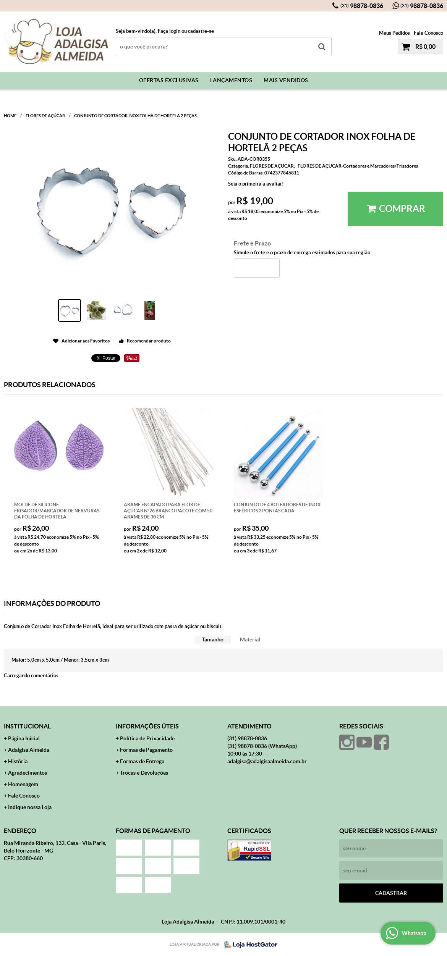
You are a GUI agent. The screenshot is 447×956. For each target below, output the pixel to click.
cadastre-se (201, 31)
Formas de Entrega (142, 761)
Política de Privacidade (147, 738)
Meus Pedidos (394, 33)
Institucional (27, 726)
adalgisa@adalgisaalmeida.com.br (267, 761)
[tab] (212, 640)
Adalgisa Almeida (28, 750)
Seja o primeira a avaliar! (256, 184)
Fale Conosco (428, 33)
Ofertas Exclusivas (169, 80)
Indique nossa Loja (30, 807)
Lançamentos (231, 80)
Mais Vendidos (286, 80)
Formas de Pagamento (146, 750)
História (18, 761)
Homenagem (23, 784)
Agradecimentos (27, 773)
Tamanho (212, 639)
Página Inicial (24, 738)
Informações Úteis (147, 726)
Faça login (169, 31)
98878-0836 (361, 5)
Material (250, 639)
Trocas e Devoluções (144, 773)
